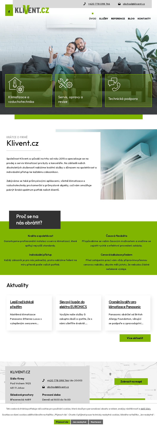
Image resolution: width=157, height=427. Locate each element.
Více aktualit (134, 346)
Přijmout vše (61, 421)
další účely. (146, 408)
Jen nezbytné (80, 421)
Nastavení (96, 421)
